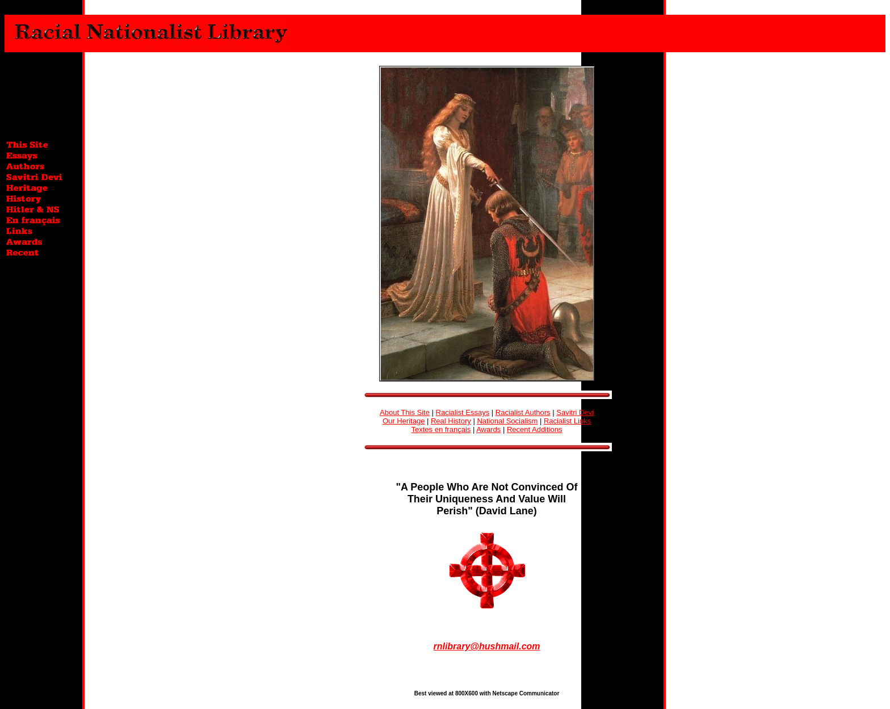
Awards (488, 429)
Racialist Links (567, 421)
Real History (451, 421)
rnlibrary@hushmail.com (486, 646)
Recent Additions (534, 429)
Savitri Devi (575, 412)
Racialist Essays (463, 412)
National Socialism (507, 421)
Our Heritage (404, 421)
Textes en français (441, 429)
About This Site (405, 412)
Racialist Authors (523, 412)
